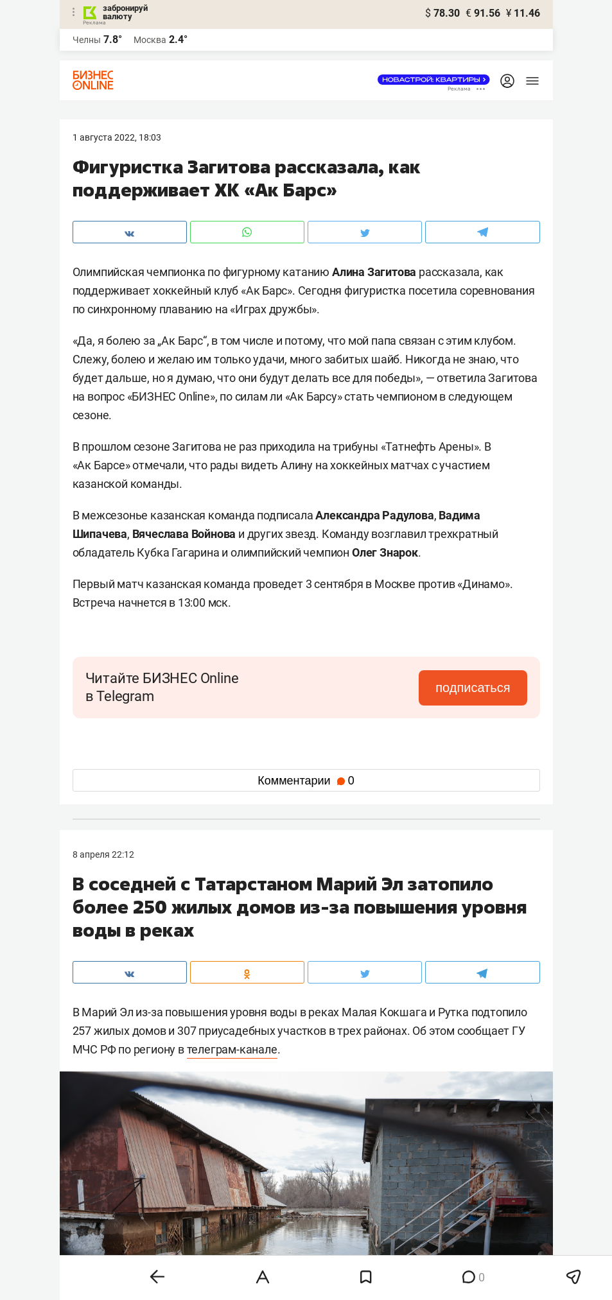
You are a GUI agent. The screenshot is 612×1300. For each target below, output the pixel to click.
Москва (150, 40)
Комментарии (306, 780)
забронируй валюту (125, 12)
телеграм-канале (232, 1049)
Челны (87, 40)
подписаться (472, 687)
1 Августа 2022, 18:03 (117, 137)
